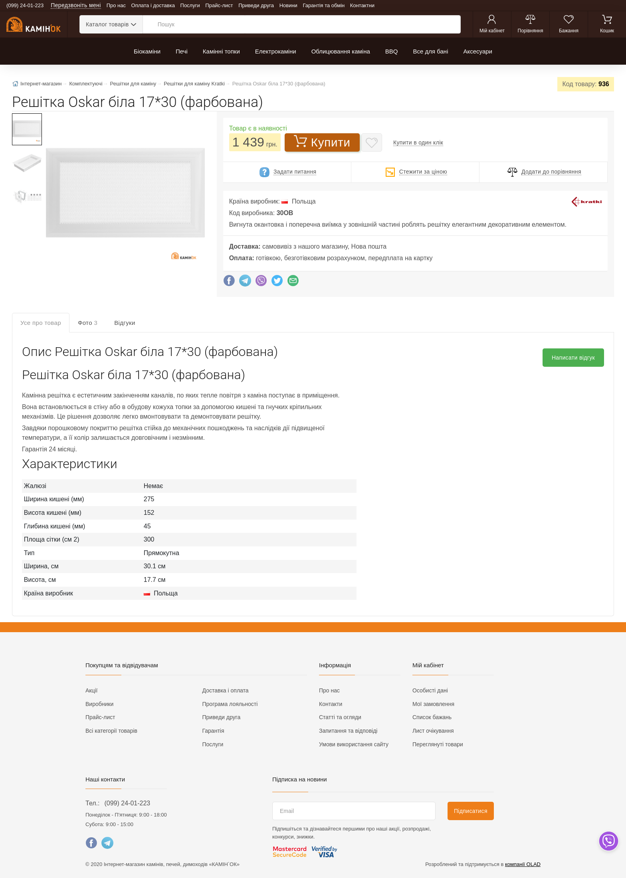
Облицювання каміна (340, 51)
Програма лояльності (230, 704)
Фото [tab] (87, 322)
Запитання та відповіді (348, 731)
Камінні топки (221, 51)
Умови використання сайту (353, 744)
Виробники (99, 704)
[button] (124, 193)
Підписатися (470, 811)
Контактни (362, 5)
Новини (288, 5)
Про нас (116, 5)
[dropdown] (608, 841)
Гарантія (213, 731)
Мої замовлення (433, 704)
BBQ (391, 51)
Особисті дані (430, 690)
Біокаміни (147, 51)
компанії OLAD (523, 864)
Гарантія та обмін (324, 5)
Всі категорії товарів (111, 731)
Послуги (190, 5)
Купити (322, 141)
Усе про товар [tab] (40, 322)
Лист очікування (433, 731)
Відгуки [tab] (124, 322)
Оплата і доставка (153, 5)
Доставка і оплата (225, 690)
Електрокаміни (275, 51)
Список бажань (432, 717)
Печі (182, 51)
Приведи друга (256, 5)
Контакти (330, 704)
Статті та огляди (340, 717)
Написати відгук (573, 357)
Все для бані (430, 51)
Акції (91, 690)
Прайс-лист (219, 5)
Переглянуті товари (437, 744)
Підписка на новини (299, 779)
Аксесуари (477, 51)
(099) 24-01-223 (127, 803)
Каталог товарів (107, 24)
